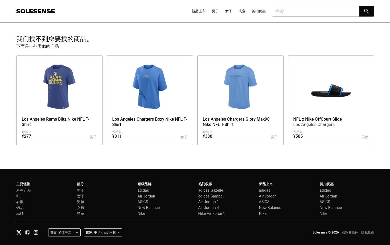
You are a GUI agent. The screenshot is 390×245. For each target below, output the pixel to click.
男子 (215, 11)
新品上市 (199, 11)
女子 (228, 11)
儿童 (242, 11)
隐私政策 (367, 232)
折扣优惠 (259, 11)
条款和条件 (350, 232)
